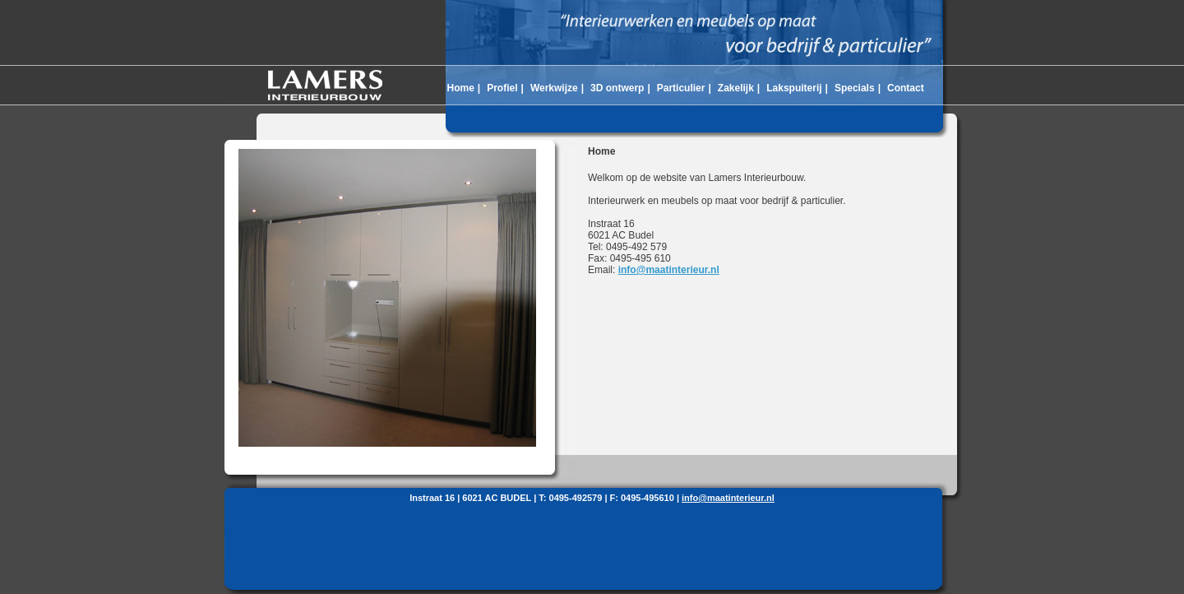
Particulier (681, 88)
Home (460, 88)
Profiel (502, 88)
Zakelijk (736, 88)
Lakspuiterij (793, 88)
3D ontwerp (617, 88)
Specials (855, 88)
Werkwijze (554, 88)
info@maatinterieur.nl (668, 270)
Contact (905, 88)
